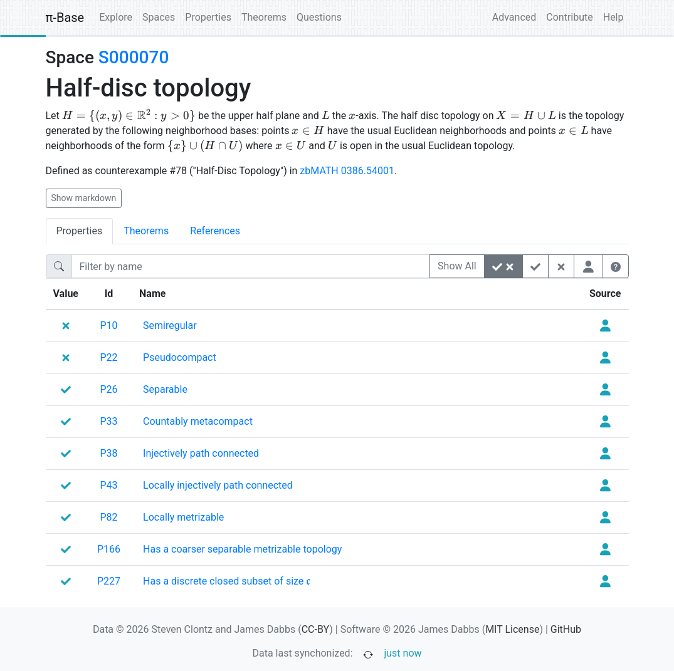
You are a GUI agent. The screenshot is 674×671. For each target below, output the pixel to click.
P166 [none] (108, 549)
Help (613, 17)
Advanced (514, 17)
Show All (457, 266)
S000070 (133, 57)
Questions (319, 17)
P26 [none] (109, 389)
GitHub (565, 629)
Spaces (158, 17)
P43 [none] (109, 485)
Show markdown (84, 198)
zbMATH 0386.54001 (347, 171)
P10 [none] (109, 325)
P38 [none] (109, 453)
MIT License (512, 629)
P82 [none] (109, 517)
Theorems (264, 17)
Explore (115, 17)
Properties (208, 17)
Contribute (569, 17)
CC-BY (316, 629)
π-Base (65, 17)
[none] (169, 326)
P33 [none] (109, 421)
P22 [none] (109, 357)
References (215, 231)
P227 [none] (108, 581)
